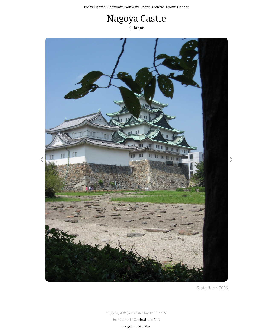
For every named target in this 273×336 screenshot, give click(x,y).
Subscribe (142, 326)
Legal (127, 326)
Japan (139, 28)
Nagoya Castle (136, 18)
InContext (138, 320)
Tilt (157, 320)
